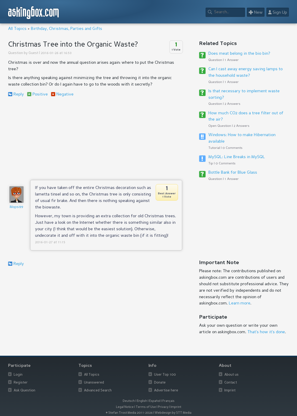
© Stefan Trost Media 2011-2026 (129, 412)
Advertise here (166, 390)
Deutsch (129, 401)
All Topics (17, 29)
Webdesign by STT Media (173, 412)
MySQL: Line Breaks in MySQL (236, 157)
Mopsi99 (16, 207)
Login (18, 375)
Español (154, 401)
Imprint (230, 390)
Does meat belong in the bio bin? (239, 53)
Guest (33, 53)
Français (168, 401)
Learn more (239, 303)
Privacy (163, 407)
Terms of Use (146, 407)
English (142, 401)
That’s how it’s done (266, 332)
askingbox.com (33, 12)
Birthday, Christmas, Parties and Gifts (66, 29)
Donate (160, 382)
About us (231, 375)
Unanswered (94, 382)
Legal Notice (125, 407)
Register (21, 382)
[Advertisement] (95, 138)
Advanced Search (98, 390)
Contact (230, 382)
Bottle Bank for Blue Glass (232, 172)
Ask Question (24, 390)
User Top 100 (165, 375)
